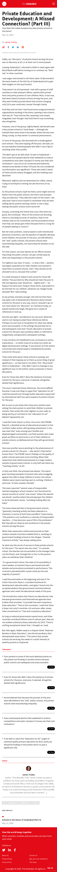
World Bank (35, 803)
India (4, 803)
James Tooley (11, 42)
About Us (5, 855)
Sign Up (50, 868)
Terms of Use (7, 862)
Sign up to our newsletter (38, 859)
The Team (33, 862)
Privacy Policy (7, 859)
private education (12, 803)
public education (25, 803)
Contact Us (33, 855)
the (29, 3)
